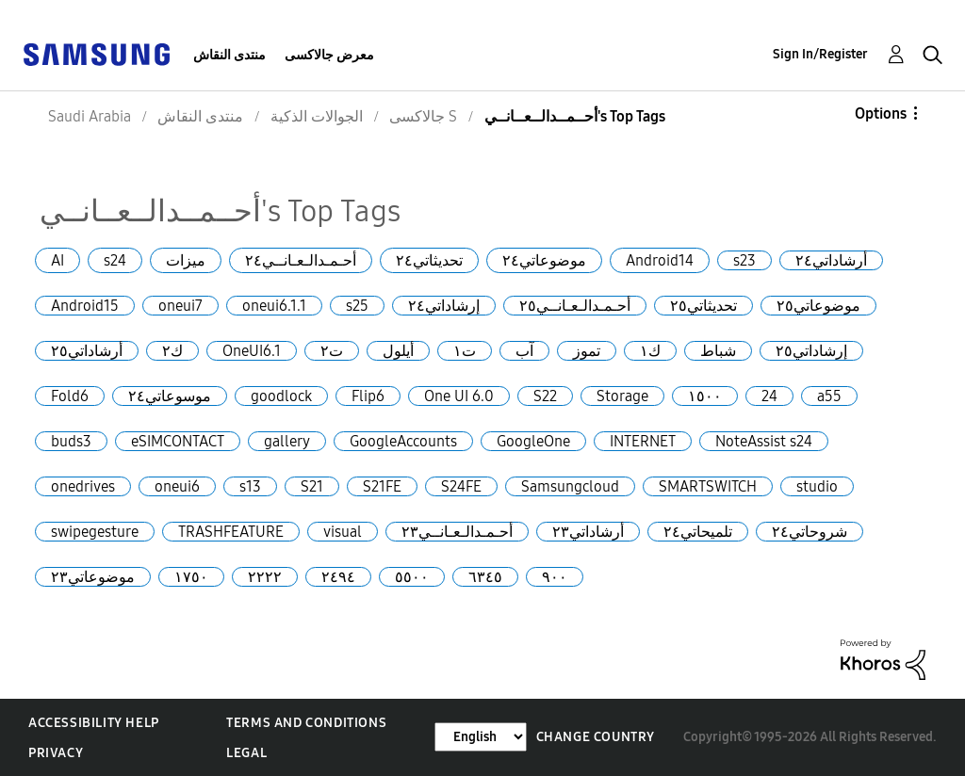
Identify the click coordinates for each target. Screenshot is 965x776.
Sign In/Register (820, 54)
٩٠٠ (554, 577)
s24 (115, 260)
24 (769, 396)
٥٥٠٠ (412, 577)
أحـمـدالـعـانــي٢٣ (457, 532)
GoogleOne (533, 441)
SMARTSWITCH (708, 486)
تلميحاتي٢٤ (697, 532)
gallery (287, 441)
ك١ (650, 351)
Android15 (85, 306)
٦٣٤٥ (485, 577)
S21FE (382, 486)
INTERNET (643, 441)
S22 (545, 396)
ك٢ (172, 351)
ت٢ (331, 351)
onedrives (83, 486)
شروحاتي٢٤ (809, 532)
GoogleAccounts (403, 441)
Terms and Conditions (306, 723)
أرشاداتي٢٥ (87, 351)
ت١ (464, 351)
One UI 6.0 (459, 396)
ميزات (185, 260)
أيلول (398, 351)
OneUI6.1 (251, 351)
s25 (357, 306)
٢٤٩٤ (338, 577)
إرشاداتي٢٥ (811, 351)
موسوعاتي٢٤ (169, 396)
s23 (744, 260)
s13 (250, 486)
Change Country (595, 737)
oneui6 (177, 486)
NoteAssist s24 (763, 441)
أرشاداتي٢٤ (831, 260)
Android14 (660, 260)
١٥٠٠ (705, 396)
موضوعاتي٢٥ (818, 306)
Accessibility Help (93, 723)
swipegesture (95, 532)
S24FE (461, 486)
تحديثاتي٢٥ (703, 306)
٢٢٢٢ (265, 577)
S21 (312, 486)
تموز (586, 351)
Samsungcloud (570, 486)
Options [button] (881, 113)
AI (57, 260)
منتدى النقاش (229, 55)
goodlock (281, 396)
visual (342, 532)
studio (817, 486)
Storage (622, 396)
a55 (829, 396)
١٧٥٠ (191, 577)
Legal (246, 753)
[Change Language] (480, 737)
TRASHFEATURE (231, 532)
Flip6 (368, 396)
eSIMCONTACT (177, 441)
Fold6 (70, 396)
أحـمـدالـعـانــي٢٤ (300, 260)
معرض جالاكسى (329, 55)
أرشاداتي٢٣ (588, 532)
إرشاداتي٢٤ (444, 306)
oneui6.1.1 (274, 306)
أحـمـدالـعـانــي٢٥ (574, 306)
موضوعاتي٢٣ (93, 577)
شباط (718, 351)
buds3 (71, 441)
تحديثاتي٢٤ (429, 260)
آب (524, 351)
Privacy (55, 753)
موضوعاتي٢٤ (544, 260)
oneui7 (180, 306)
